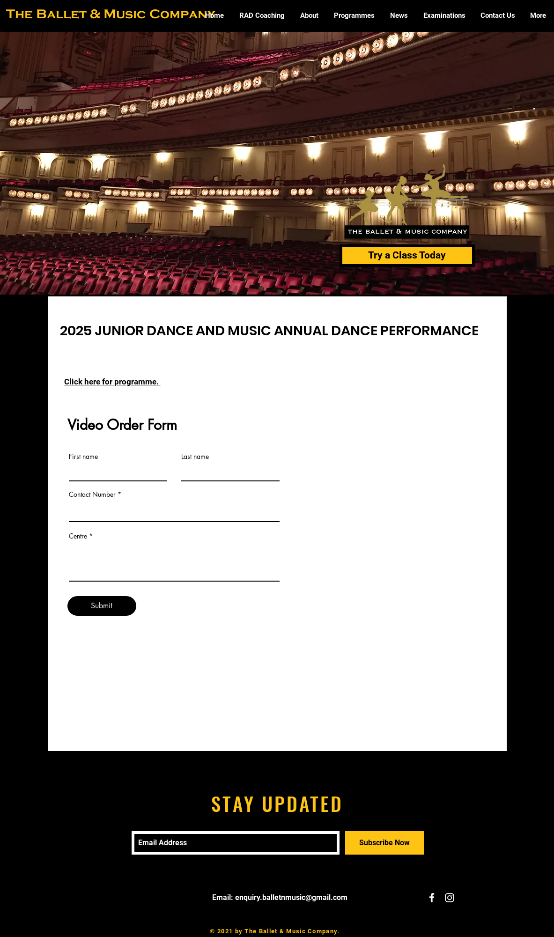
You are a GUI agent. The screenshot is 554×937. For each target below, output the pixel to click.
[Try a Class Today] (407, 255)
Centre (78, 536)
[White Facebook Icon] (432, 898)
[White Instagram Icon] (449, 898)
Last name (195, 456)
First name (83, 456)
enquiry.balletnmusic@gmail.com (291, 897)
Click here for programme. (112, 381)
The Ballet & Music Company (110, 14)
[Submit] (101, 606)
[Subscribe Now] (384, 843)
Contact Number (92, 494)
